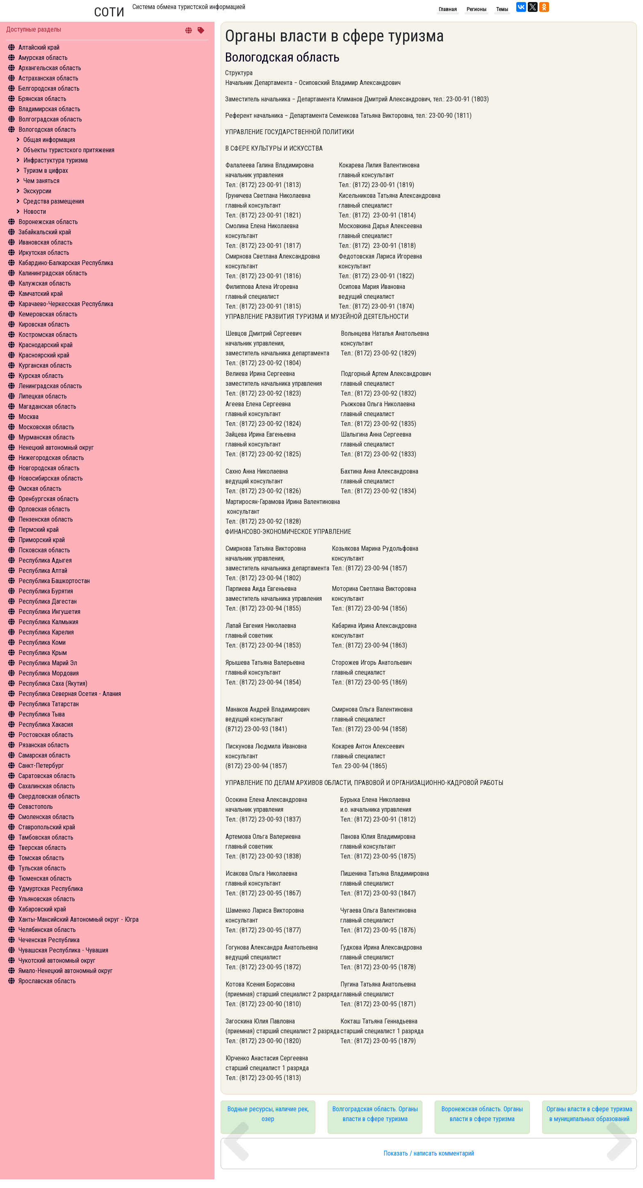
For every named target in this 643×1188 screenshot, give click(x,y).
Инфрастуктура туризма (55, 160)
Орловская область (44, 509)
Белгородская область (49, 88)
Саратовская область (46, 776)
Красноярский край (43, 355)
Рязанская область (43, 745)
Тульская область (42, 868)
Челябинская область (47, 930)
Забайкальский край (44, 232)
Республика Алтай (42, 571)
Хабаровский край (42, 909)
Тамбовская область (45, 837)
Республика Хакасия (45, 724)
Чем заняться (41, 181)
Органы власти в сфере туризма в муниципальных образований (589, 1114)
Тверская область (42, 848)
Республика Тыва (41, 714)
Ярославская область (47, 981)
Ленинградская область (50, 386)
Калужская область (44, 283)
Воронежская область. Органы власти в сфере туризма (482, 1114)
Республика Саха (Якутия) (52, 683)
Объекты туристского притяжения (68, 150)
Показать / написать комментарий (428, 1153)
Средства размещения (53, 201)
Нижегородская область (51, 458)
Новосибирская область (50, 478)
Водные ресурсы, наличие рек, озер (268, 1114)
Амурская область (43, 58)
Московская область (46, 427)
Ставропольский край (46, 827)
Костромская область (48, 335)
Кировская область (44, 324)
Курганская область (45, 365)
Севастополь (35, 806)
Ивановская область (45, 242)
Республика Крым (42, 653)
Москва (28, 417)
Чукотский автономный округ (57, 960)
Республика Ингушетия (49, 612)
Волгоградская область (50, 119)
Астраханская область (48, 78)
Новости (34, 211)
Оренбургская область (48, 499)
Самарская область (44, 755)
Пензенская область (45, 519)
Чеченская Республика (49, 940)
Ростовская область (45, 735)
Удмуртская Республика (50, 889)
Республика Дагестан (47, 601)
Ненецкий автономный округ (56, 447)
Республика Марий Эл (47, 663)
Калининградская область (52, 273)
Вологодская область (47, 129)
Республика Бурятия (45, 591)
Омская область (40, 488)
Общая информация (49, 140)
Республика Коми (42, 642)
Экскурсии (37, 191)
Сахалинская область (46, 786)
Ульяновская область (46, 899)
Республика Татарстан (48, 704)
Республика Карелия (46, 632)
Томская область (41, 858)
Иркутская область (43, 252)
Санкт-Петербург (41, 765)
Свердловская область (49, 796)
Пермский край (38, 529)
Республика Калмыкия (48, 622)
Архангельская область (49, 68)
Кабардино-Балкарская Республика (65, 263)
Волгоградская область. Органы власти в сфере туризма (375, 1114)
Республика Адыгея (45, 560)
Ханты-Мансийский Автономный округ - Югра (78, 919)
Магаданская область (47, 406)
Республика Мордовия (48, 673)
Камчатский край (40, 294)
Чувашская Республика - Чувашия (63, 950)
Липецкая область (42, 396)
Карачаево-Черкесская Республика (65, 304)
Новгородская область (49, 468)
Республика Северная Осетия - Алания (69, 694)
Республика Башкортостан (54, 581)
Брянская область (42, 99)
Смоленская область (46, 817)
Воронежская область (48, 222)
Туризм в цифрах (45, 170)
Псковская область (44, 550)
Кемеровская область (48, 314)
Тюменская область (45, 878)
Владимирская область (49, 109)
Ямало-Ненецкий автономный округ (65, 971)
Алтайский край (38, 47)
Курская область (41, 376)
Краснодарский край (45, 345)
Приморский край (41, 540)
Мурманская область (46, 437)
